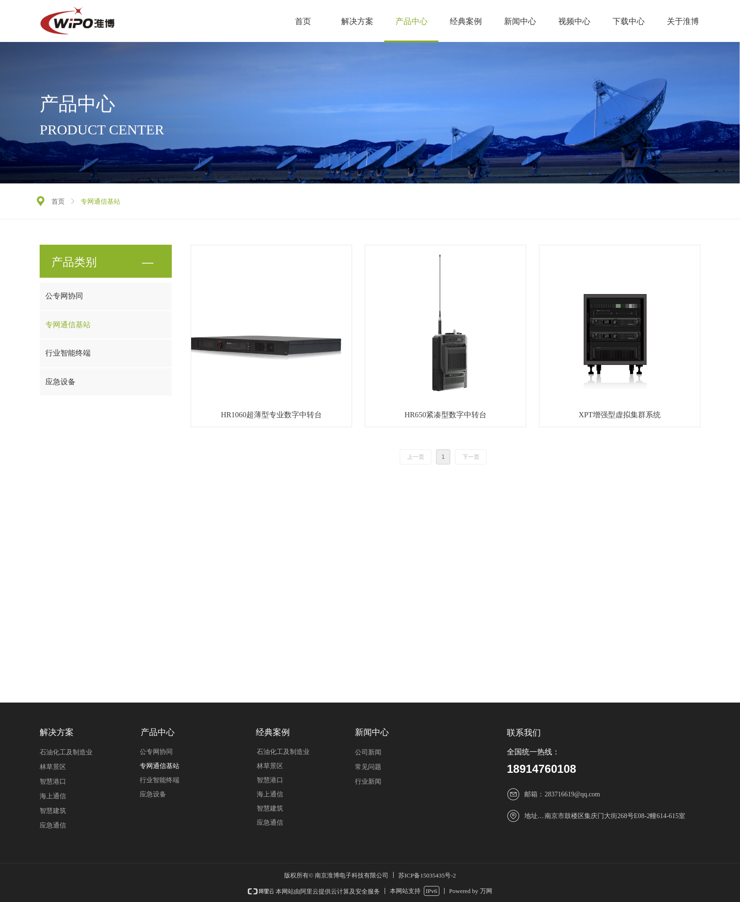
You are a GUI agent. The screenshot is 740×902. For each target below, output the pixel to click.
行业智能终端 (68, 353)
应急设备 (60, 382)
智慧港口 (270, 780)
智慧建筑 (270, 808)
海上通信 (270, 794)
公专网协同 (64, 296)
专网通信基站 (68, 325)
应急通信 (270, 822)
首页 (58, 201)
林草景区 (270, 766)
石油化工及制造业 (283, 751)
